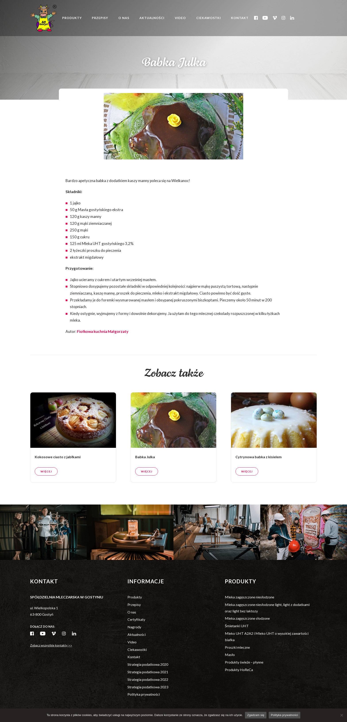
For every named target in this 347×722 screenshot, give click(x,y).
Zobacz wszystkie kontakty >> (51, 645)
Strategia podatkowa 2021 (147, 672)
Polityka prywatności (143, 694)
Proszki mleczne (237, 647)
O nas (123, 18)
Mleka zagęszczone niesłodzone (249, 597)
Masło (230, 654)
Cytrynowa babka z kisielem (258, 465)
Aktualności (151, 18)
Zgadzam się (255, 715)
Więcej (46, 479)
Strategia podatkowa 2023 (147, 687)
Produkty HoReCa (239, 670)
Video (180, 18)
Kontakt (240, 18)
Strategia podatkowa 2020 (147, 664)
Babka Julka (145, 465)
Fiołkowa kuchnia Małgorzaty (102, 331)
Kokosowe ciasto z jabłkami (58, 465)
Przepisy (100, 18)
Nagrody (134, 627)
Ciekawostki (208, 18)
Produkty (72, 18)
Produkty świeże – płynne (244, 662)
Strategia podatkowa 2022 (147, 679)
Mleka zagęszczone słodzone (247, 618)
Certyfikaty (136, 619)
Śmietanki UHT (237, 626)
